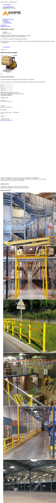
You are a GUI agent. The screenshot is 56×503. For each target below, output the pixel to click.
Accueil (4, 31)
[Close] (1, 74)
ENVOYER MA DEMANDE (6, 95)
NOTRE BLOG (6, 21)
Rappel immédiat (7, 4)
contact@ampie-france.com (6, 120)
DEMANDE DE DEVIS (8, 19)
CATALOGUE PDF (7, 22)
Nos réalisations (6, 47)
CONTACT (5, 20)
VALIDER (15, 55)
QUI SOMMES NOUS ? (8, 6)
